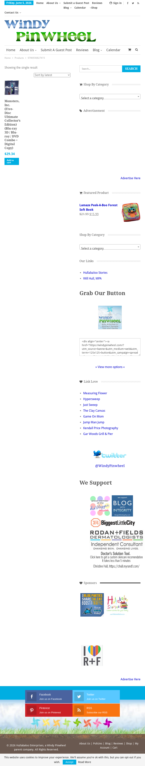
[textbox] (110, 89)
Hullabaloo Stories (95, 263)
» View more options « (110, 357)
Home (40, 2)
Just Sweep (90, 395)
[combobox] (109, 87)
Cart (115, 738)
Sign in (116, 2)
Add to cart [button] (10, 151)
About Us (52, 2)
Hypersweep (91, 389)
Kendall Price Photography (100, 418)
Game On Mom (93, 407)
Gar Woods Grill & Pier (98, 424)
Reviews (82, 40)
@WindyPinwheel (110, 456)
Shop (129, 733)
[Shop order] (52, 65)
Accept (69, 762)
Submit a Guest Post (76, 2)
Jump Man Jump (93, 412)
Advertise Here (130, 168)
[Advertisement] (92, 620)
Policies (97, 733)
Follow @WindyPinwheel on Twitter (110, 442)
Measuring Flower (95, 383)
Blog (96, 40)
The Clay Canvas (94, 401)
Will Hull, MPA (92, 269)
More (96, 2)
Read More (84, 762)
